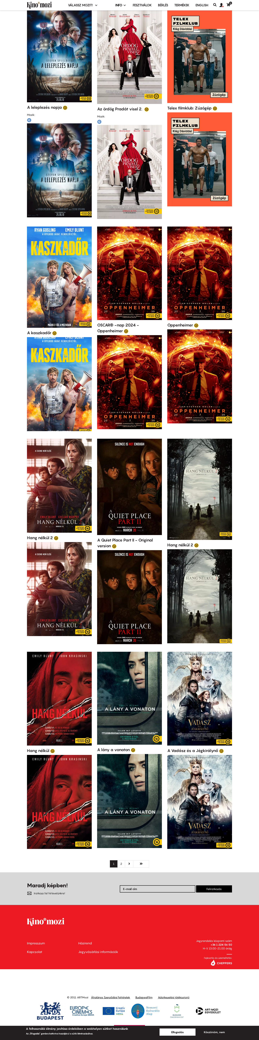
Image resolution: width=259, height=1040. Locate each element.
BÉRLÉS (163, 5)
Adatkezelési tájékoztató (173, 997)
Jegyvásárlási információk (98, 952)
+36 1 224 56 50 (221, 944)
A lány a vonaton (113, 749)
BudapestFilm (144, 997)
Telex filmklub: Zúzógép (189, 108)
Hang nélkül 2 (40, 537)
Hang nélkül (38, 750)
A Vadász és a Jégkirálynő (192, 750)
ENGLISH (202, 5)
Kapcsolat (34, 952)
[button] (223, 5)
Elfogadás (177, 1032)
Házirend (85, 943)
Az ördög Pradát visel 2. (120, 109)
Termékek (181, 5)
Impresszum (36, 943)
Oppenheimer (180, 325)
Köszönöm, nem (214, 1032)
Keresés (216, 5)
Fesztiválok (142, 5)
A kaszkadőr (39, 332)
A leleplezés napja (44, 107)
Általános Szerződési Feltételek (110, 997)
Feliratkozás (214, 889)
